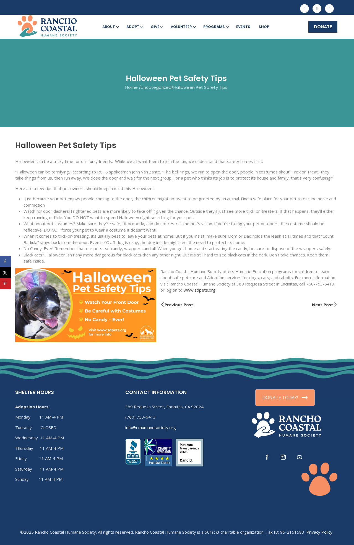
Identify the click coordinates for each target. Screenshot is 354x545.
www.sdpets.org (199, 290)
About (110, 26)
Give (156, 26)
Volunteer (183, 26)
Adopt (134, 26)
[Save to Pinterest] (5, 283)
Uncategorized (156, 87)
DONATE (323, 27)
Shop (264, 26)
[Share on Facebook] (5, 261)
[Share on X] (5, 272)
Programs (215, 26)
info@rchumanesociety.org (150, 427)
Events (243, 26)
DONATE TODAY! (285, 398)
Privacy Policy (319, 532)
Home (131, 87)
